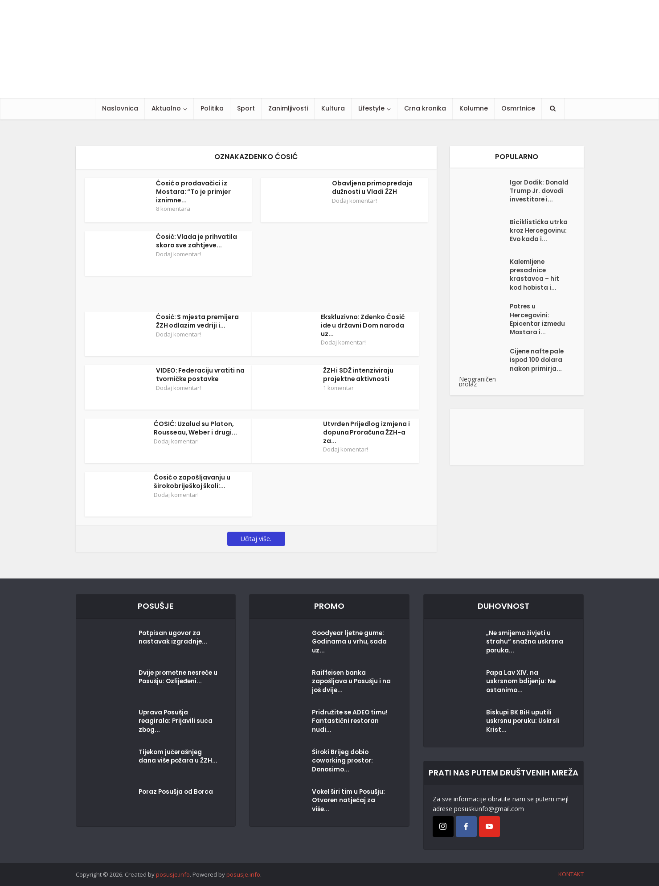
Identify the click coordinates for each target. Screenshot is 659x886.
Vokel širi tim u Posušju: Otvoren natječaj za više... (350, 801)
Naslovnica (120, 108)
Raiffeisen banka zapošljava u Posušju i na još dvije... (348, 682)
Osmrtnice (518, 108)
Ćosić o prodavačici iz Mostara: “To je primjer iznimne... (193, 192)
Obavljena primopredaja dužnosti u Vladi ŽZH (372, 187)
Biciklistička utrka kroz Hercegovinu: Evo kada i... (539, 239)
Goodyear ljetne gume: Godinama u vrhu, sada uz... (350, 643)
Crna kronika (425, 108)
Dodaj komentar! (354, 201)
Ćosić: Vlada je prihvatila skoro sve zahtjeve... (196, 241)
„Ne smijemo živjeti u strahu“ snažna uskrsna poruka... (524, 643)
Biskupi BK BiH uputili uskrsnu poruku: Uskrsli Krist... (523, 722)
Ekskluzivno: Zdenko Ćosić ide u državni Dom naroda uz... (363, 325)
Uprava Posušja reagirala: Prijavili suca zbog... (176, 722)
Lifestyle (371, 108)
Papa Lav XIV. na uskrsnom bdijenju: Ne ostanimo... (521, 682)
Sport (246, 108)
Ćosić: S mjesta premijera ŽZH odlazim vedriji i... (197, 321)
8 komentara (173, 209)
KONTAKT (571, 874)
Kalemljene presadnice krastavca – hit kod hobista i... (535, 283)
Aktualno (166, 108)
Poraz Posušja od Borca (177, 792)
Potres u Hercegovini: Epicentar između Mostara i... (538, 330)
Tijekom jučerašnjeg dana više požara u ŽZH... (171, 762)
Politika (212, 108)
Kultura (333, 108)
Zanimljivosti (288, 108)
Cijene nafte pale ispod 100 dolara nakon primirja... (538, 372)
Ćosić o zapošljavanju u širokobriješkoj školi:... (192, 481)
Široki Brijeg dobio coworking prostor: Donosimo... (343, 762)
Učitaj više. (256, 538)
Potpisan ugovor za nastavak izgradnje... (173, 639)
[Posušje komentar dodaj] (517, 447)
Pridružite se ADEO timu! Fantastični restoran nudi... (351, 722)
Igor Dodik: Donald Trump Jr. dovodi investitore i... (538, 196)
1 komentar (338, 388)
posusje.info (173, 874)
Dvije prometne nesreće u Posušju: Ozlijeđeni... (177, 678)
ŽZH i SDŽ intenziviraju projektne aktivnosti (358, 374)
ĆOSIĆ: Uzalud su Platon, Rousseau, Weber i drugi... (195, 428)
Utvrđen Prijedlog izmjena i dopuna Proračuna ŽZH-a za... (366, 432)
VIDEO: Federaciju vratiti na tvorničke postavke (200, 374)
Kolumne (473, 108)
